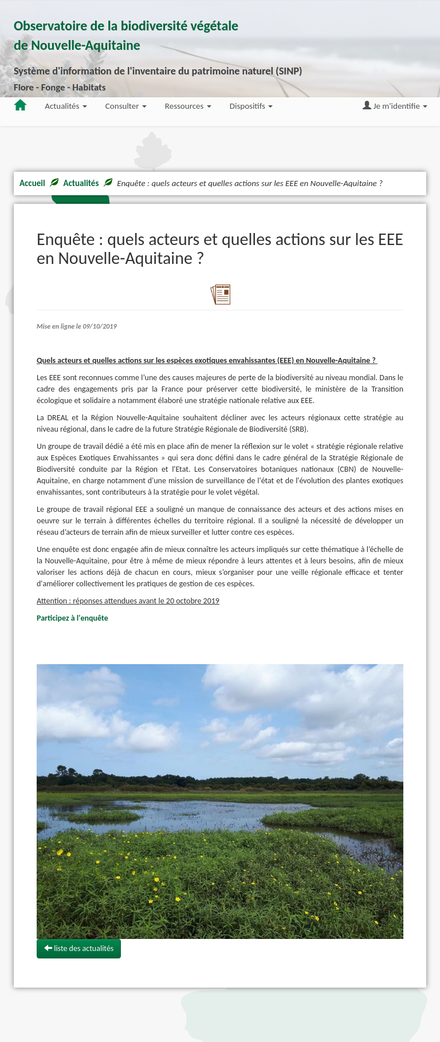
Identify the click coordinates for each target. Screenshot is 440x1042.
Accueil (32, 183)
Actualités (81, 183)
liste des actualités (78, 948)
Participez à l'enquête (72, 618)
